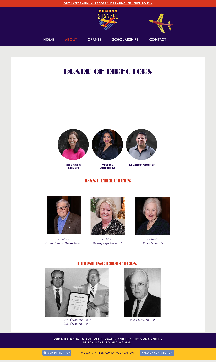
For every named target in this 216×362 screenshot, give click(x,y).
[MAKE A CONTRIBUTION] (157, 353)
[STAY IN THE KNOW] (56, 353)
